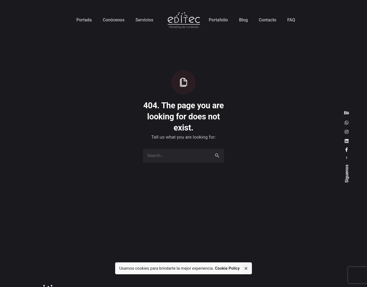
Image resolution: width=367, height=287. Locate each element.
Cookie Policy (227, 268)
